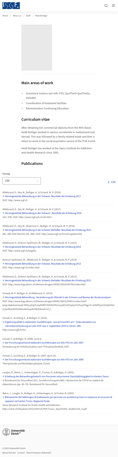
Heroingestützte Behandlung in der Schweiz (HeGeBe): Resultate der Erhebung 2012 (48, 280)
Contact (21, 452)
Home (5, 15)
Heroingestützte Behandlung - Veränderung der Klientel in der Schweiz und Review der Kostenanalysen (58, 297)
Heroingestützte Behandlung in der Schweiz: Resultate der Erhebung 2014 (43, 247)
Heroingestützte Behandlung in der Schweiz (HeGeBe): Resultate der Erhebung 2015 (48, 230)
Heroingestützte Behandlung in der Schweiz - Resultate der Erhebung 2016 (43, 213)
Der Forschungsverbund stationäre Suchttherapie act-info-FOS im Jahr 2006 (44, 359)
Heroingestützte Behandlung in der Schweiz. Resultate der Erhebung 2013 (43, 263)
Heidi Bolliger (41, 15)
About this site (9, 452)
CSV (113, 182)
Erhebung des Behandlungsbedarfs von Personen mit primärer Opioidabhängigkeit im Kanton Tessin (57, 376)
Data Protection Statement (39, 452)
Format (15, 174)
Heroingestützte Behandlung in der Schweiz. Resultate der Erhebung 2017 (43, 196)
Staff (28, 15)
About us (17, 15)
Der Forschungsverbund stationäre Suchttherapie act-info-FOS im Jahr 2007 (44, 342)
